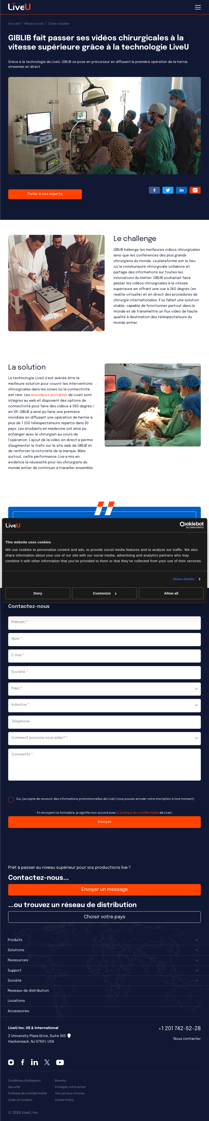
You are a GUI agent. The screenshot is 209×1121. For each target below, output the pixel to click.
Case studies (59, 23)
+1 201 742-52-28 (179, 1028)
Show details (184, 579)
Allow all (171, 593)
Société (15, 981)
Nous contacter (187, 1039)
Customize (104, 593)
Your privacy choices (70, 1093)
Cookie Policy (64, 1100)
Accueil (14, 23)
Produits (15, 940)
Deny (37, 593)
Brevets (60, 1080)
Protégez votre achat (70, 1087)
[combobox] (104, 689)
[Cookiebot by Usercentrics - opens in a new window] (183, 525)
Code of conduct (20, 1100)
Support (15, 970)
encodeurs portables (49, 395)
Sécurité (14, 1087)
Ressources (34, 23)
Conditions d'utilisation (24, 1080)
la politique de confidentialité (138, 812)
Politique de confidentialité (27, 1093)
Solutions (16, 950)
